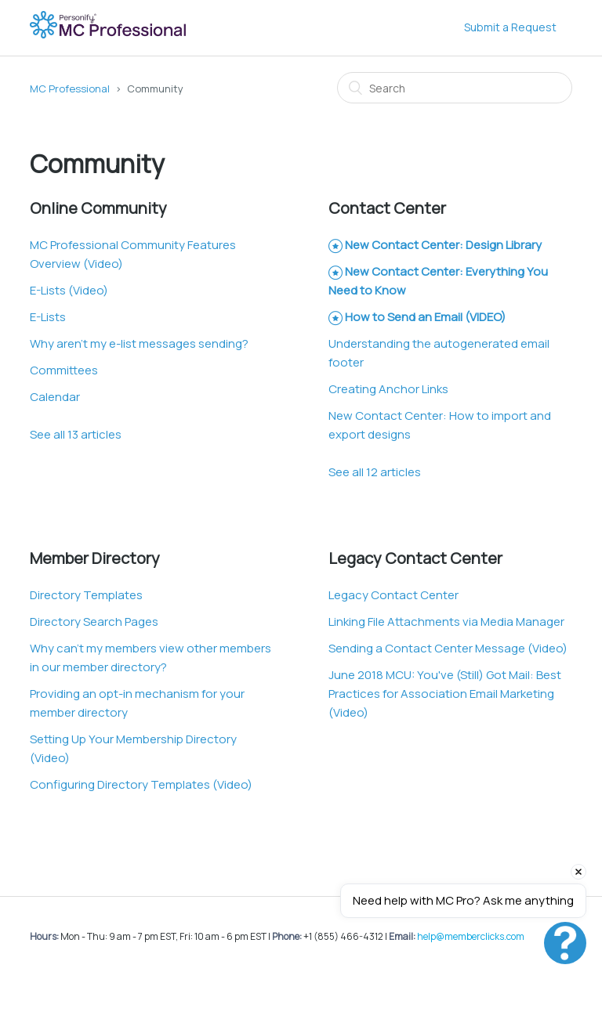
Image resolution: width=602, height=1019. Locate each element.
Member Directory (95, 558)
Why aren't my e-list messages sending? (139, 343)
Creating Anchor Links (388, 389)
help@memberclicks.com (470, 936)
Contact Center (387, 208)
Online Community (98, 208)
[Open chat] (565, 943)
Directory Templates (86, 595)
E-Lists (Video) (69, 290)
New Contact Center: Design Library (443, 245)
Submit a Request (510, 27)
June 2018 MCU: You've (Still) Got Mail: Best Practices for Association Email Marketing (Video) (444, 694)
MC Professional (70, 88)
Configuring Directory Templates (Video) (141, 784)
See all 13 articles (75, 434)
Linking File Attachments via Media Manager (446, 621)
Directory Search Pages (94, 621)
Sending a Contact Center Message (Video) (448, 648)
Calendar (55, 396)
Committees (64, 370)
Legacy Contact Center (415, 558)
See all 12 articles (374, 472)
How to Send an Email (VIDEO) (425, 317)
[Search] (454, 87)
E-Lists (48, 317)
